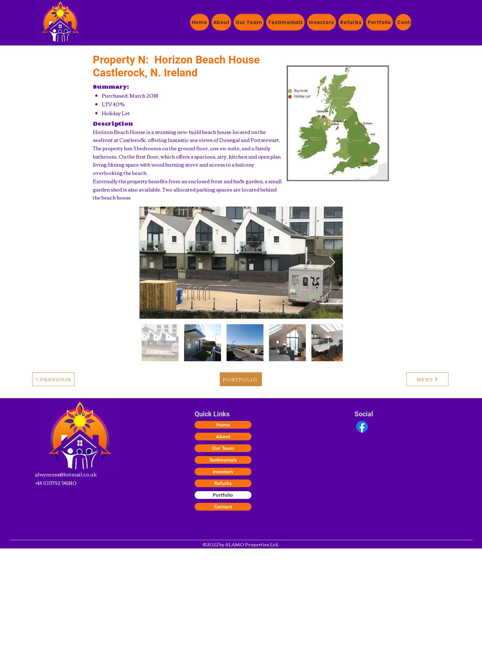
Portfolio (223, 495)
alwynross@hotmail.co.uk (66, 474)
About (223, 436)
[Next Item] (332, 263)
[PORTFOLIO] (241, 379)
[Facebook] (362, 427)
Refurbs (223, 483)
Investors (223, 472)
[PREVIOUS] (53, 379)
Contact (223, 507)
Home (223, 425)
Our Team (223, 448)
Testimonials (223, 460)
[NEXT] (427, 379)
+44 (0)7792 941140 (56, 482)
